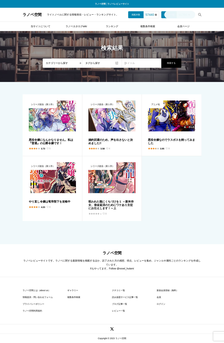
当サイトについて (40, 26)
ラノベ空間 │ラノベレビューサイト (112, 4)
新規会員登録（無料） (167, 290)
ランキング (112, 26)
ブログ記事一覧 (119, 304)
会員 (159, 297)
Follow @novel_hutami (121, 268)
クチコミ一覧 (118, 290)
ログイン (161, 304)
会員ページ (183, 26)
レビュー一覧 (118, 311)
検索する (171, 63)
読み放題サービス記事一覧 (125, 297)
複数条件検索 (147, 26)
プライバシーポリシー (33, 304)
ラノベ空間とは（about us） (36, 290)
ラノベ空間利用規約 (32, 311)
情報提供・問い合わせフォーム (38, 297)
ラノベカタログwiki (76, 26)
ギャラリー (72, 290)
